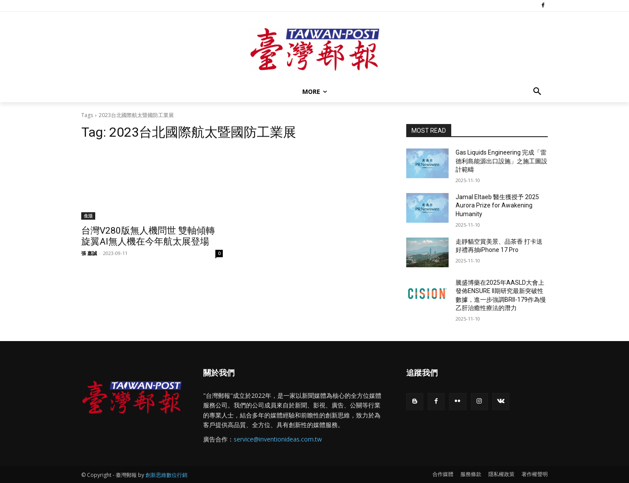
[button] (537, 91)
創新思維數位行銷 (166, 475)
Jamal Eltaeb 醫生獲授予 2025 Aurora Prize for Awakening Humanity (497, 205)
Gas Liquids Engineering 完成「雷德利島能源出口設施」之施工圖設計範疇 (501, 161)
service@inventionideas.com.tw (278, 439)
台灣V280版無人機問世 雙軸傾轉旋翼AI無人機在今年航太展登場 (148, 236)
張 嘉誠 (89, 253)
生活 (88, 216)
